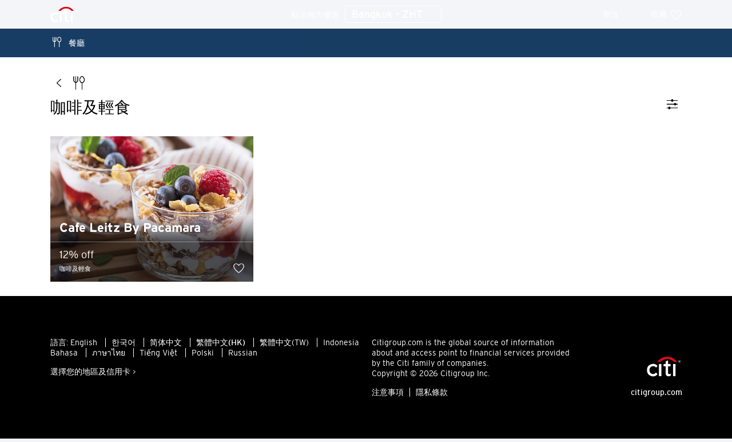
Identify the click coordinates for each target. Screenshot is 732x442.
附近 (619, 14)
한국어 (124, 345)
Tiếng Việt (158, 356)
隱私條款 (432, 395)
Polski (203, 356)
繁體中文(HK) (220, 345)
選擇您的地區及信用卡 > (93, 375)
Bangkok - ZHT (393, 15)
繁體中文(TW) (284, 345)
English (83, 345)
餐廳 (67, 42)
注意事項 (388, 395)
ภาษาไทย (108, 356)
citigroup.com (656, 395)
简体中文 (166, 345)
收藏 (666, 14)
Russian (242, 356)
